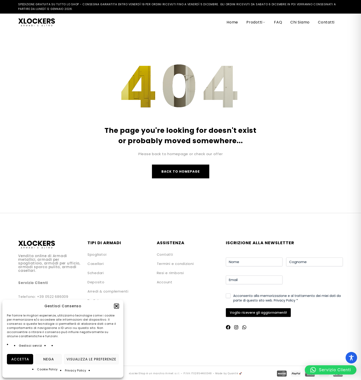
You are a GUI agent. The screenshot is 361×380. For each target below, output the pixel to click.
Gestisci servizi (30, 346)
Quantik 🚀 (235, 373)
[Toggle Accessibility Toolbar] (351, 357)
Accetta (20, 359)
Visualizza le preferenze (91, 359)
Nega (48, 359)
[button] (116, 306)
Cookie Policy (47, 369)
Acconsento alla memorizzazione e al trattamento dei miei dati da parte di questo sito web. (287, 298)
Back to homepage (180, 171)
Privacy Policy (75, 370)
